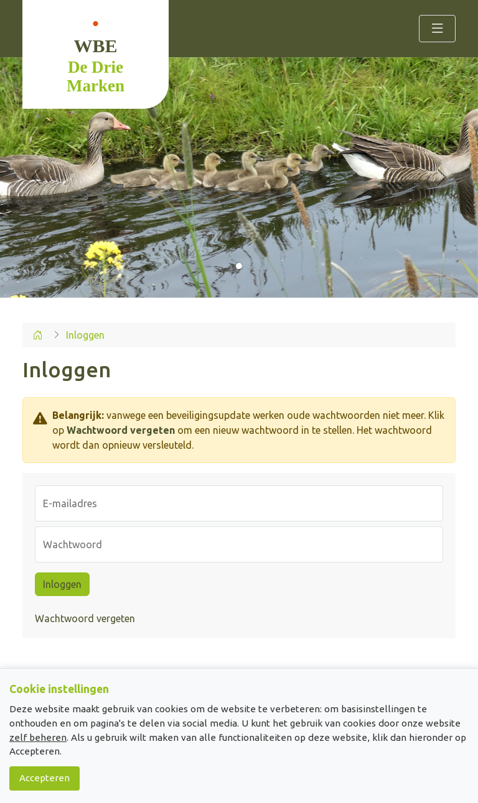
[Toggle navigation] (437, 28)
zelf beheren (38, 737)
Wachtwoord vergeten (121, 430)
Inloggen (62, 584)
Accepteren (44, 778)
